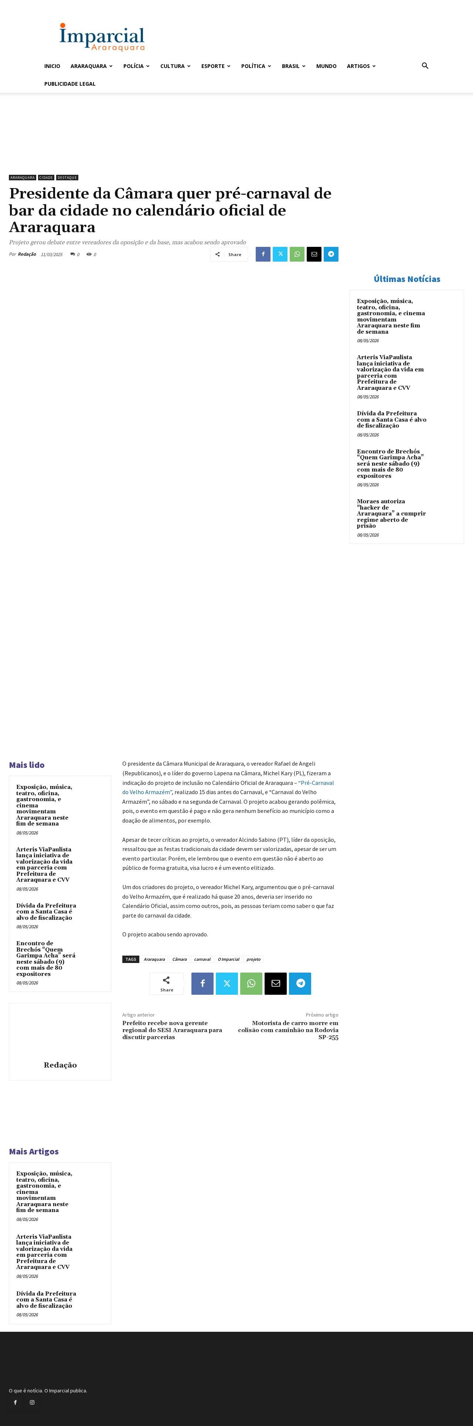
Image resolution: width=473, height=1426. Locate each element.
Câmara (179, 959)
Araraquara (92, 65)
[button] (425, 66)
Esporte (216, 65)
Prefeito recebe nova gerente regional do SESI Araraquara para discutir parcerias (172, 1030)
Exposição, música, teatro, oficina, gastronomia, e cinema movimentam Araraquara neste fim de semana (391, 317)
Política (256, 65)
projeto (253, 959)
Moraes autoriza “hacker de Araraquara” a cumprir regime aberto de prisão (391, 514)
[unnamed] (173, 152)
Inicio (52, 65)
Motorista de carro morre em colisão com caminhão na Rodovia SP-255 (288, 1030)
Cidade (46, 177)
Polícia (136, 65)
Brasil (294, 65)
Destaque (67, 177)
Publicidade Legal (70, 83)
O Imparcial (228, 959)
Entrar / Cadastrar (56, 5)
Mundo (326, 65)
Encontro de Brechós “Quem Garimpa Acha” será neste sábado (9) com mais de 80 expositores (45, 959)
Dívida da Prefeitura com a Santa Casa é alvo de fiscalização (46, 912)
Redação (27, 254)
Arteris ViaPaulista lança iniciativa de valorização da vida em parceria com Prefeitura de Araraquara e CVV (44, 865)
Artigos (361, 65)
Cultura (175, 65)
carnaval (202, 959)
